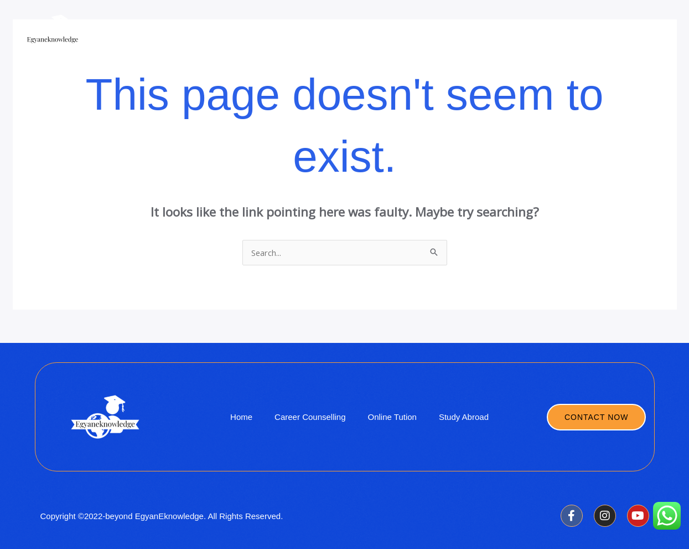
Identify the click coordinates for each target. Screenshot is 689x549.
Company (275, 33)
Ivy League (492, 33)
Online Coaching (345, 33)
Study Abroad (423, 33)
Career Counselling (631, 33)
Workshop (554, 33)
